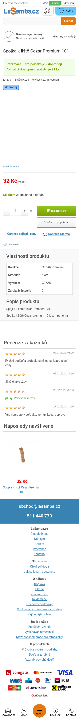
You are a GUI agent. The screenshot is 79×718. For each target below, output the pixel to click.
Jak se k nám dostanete (39, 571)
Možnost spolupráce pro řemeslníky (39, 637)
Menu (39, 711)
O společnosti (39, 533)
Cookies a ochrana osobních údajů (39, 609)
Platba (39, 589)
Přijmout (54, 3)
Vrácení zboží (39, 594)
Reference (39, 549)
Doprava (39, 584)
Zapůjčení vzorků (39, 627)
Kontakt (71, 712)
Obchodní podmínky (39, 604)
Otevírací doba (39, 566)
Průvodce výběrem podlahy (39, 649)
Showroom (8, 712)
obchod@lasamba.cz (39, 506)
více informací (11, 166)
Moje (23, 712)
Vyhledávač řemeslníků (39, 632)
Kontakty (39, 554)
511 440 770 (39, 516)
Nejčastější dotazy (39, 614)
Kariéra (39, 544)
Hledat (68, 21)
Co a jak (55, 712)
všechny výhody (64, 36)
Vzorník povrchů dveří (39, 659)
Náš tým (39, 539)
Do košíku (56, 210)
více (45, 3)
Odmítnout (69, 3)
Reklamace (39, 599)
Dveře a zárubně (39, 654)
